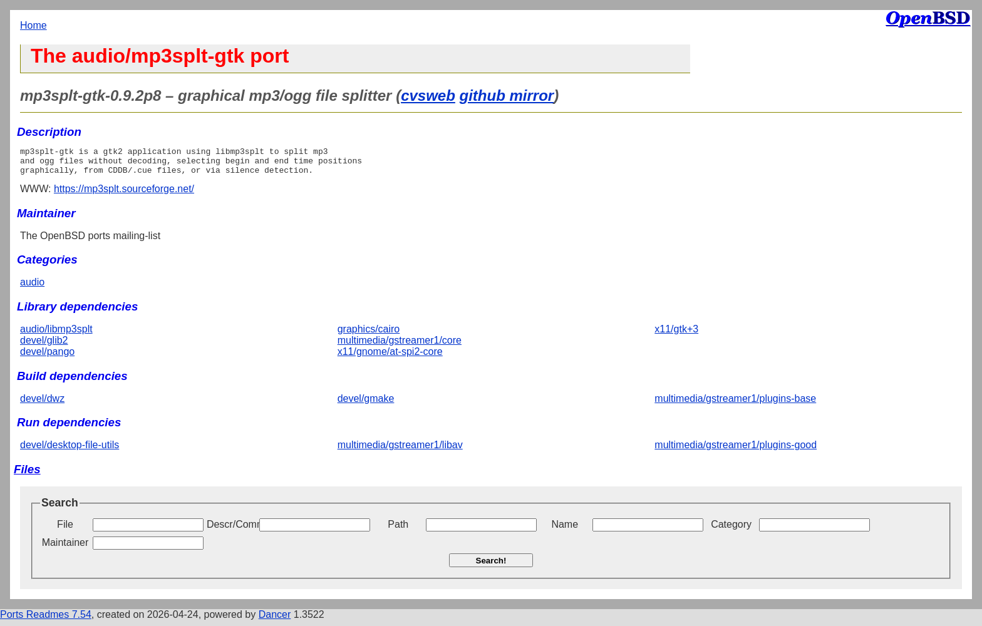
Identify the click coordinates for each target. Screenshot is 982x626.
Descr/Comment (232, 530)
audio (32, 287)
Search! (491, 566)
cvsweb (428, 95)
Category (731, 530)
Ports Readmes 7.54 (45, 620)
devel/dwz (42, 404)
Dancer (275, 620)
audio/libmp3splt (56, 334)
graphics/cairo (369, 334)
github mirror (507, 95)
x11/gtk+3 (676, 334)
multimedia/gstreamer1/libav (400, 450)
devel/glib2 (44, 346)
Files (27, 474)
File (65, 530)
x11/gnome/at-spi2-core (390, 357)
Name (564, 530)
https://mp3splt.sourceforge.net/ (124, 194)
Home (33, 25)
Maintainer (65, 548)
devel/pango (47, 357)
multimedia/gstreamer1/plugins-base (735, 404)
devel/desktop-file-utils (69, 450)
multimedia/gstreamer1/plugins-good (735, 450)
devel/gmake (366, 404)
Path (398, 530)
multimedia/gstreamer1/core (400, 346)
